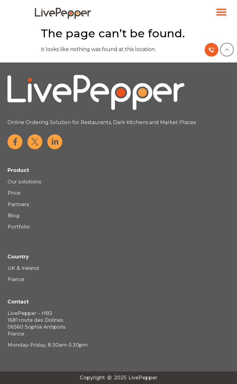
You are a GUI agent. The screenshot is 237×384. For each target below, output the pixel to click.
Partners (18, 204)
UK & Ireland (23, 268)
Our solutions (24, 182)
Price (13, 193)
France (15, 279)
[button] (221, 12)
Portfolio (18, 227)
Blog (13, 216)
